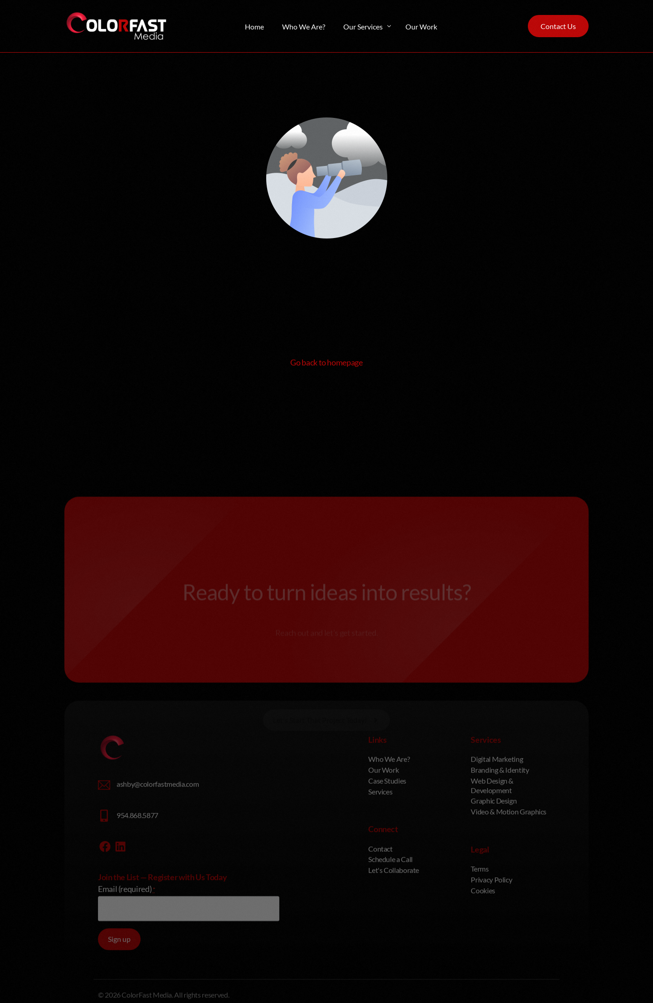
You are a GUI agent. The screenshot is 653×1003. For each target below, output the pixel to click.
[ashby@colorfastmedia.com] (104, 855)
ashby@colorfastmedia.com (158, 853)
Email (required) (127, 959)
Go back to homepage (326, 362)
